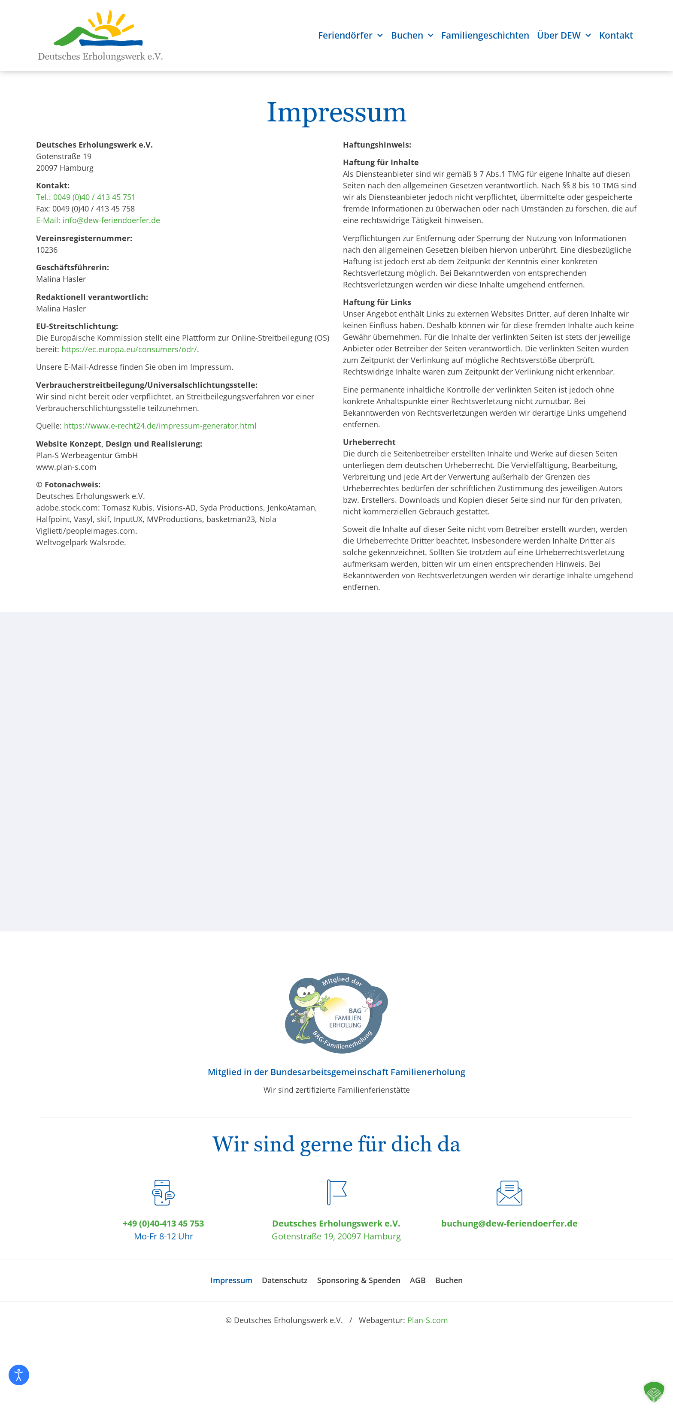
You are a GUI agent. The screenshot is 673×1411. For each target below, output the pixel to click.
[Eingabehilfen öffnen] (19, 1375)
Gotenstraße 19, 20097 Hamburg (336, 1236)
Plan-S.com (427, 1320)
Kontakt (616, 35)
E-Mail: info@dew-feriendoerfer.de (98, 220)
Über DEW (564, 35)
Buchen (412, 35)
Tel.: (43, 197)
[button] (654, 1392)
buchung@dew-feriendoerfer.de (509, 1223)
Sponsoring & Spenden (358, 1280)
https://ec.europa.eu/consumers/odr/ (129, 349)
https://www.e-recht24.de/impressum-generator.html (160, 425)
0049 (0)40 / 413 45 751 (94, 197)
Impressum (231, 1280)
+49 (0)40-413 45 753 (163, 1223)
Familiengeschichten (485, 35)
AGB (418, 1280)
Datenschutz (285, 1280)
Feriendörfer (350, 35)
